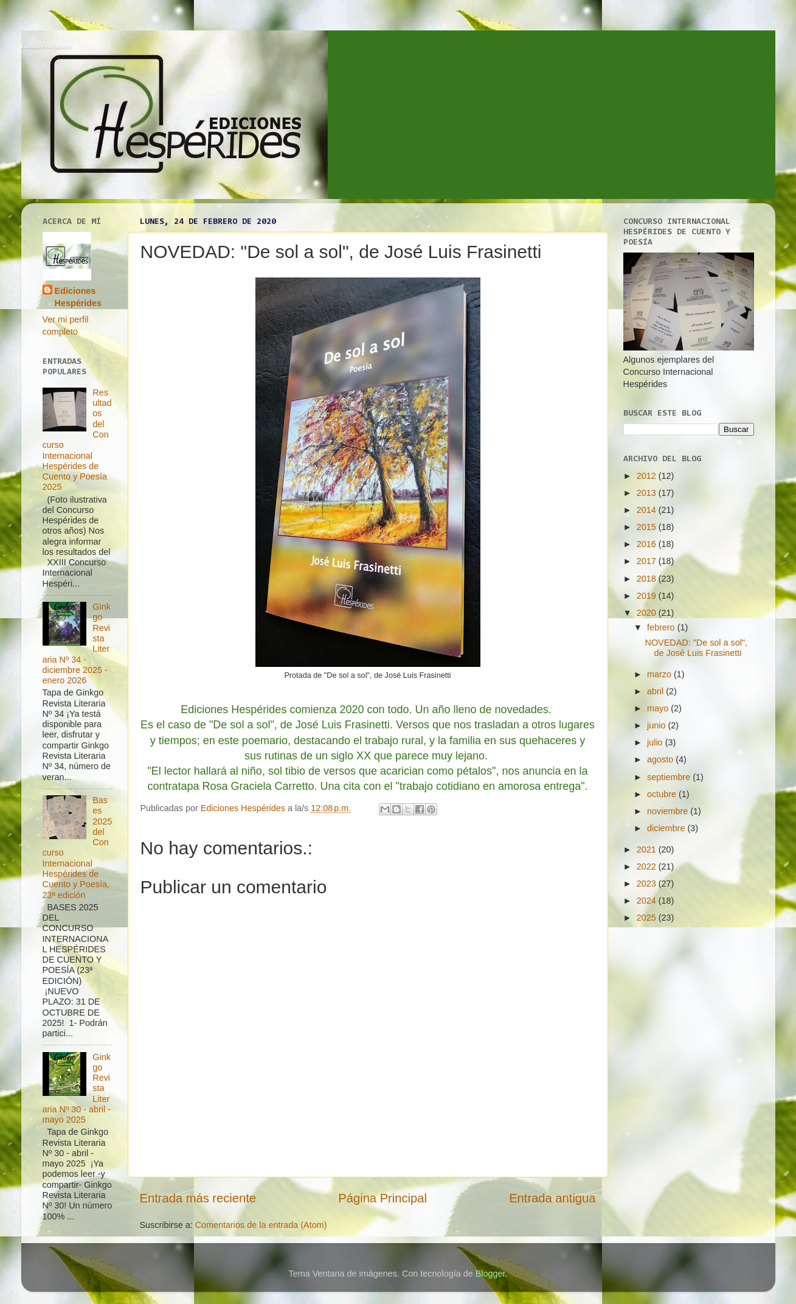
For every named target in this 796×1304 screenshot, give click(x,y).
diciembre (667, 828)
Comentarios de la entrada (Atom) (261, 1225)
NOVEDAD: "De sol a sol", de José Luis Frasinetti (696, 648)
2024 (648, 900)
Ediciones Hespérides (46, 46)
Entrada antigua (552, 1198)
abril (656, 691)
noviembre (668, 811)
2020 (648, 613)
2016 (648, 544)
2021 (648, 849)
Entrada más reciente (198, 1198)
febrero (662, 627)
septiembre (670, 777)
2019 (648, 596)
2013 (648, 493)
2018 (648, 579)
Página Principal (382, 1198)
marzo (660, 674)
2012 (648, 476)
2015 (648, 527)
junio (657, 725)
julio (656, 742)
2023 (648, 883)
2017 (648, 561)
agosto (661, 759)
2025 (648, 917)
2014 (648, 510)
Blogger (490, 1273)
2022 (648, 866)
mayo (659, 708)
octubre (663, 794)
